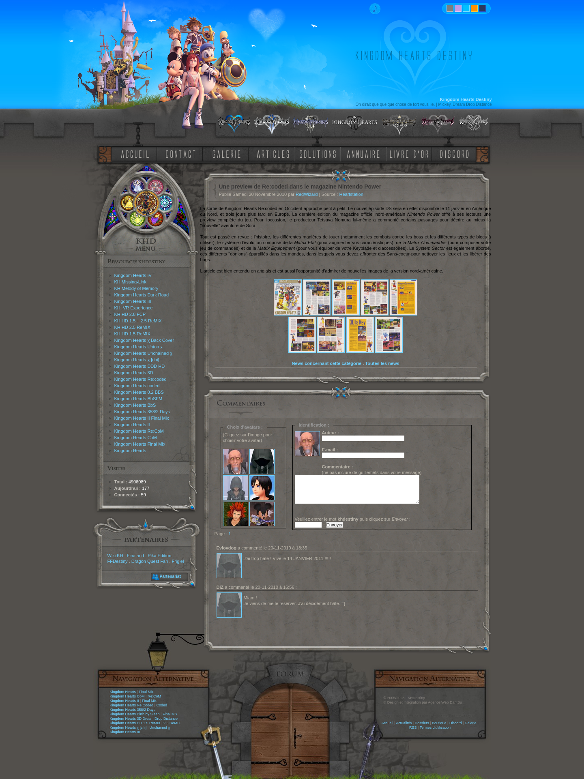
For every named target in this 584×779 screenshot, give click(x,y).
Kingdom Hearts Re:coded (140, 379)
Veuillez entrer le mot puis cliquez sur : (353, 519)
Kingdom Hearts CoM (135, 437)
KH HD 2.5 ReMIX (132, 327)
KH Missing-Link (130, 281)
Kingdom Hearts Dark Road (141, 294)
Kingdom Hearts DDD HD (139, 366)
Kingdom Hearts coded (137, 385)
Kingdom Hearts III (132, 301)
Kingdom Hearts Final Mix (139, 444)
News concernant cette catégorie (326, 363)
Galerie (471, 723)
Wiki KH (115, 555)
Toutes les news (382, 363)
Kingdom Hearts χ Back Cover (144, 340)
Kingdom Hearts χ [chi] (136, 359)
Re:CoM (154, 696)
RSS (413, 727)
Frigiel (178, 561)
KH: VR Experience (133, 307)
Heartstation (351, 194)
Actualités (404, 723)
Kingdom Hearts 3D (133, 372)
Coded (161, 705)
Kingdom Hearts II (132, 424)
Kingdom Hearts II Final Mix (141, 418)
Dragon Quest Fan (149, 561)
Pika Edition (159, 555)
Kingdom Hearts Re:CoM (139, 431)
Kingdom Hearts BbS (135, 405)
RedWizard (307, 194)
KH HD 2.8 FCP (130, 314)
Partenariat (170, 576)
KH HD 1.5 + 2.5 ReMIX (138, 320)
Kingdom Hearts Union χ (138, 346)
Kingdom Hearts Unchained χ (143, 353)
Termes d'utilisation (435, 727)
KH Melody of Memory (136, 288)
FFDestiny (117, 561)
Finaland (135, 555)
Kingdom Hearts (130, 450)
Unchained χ (160, 727)
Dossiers (422, 723)
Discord (455, 723)
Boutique (439, 723)
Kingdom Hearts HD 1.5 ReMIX (135, 723)
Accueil (387, 723)
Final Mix (146, 692)
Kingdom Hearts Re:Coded (132, 705)
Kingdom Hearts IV (133, 275)
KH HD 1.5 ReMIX (132, 333)
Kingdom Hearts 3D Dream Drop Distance (144, 719)
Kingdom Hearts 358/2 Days (142, 411)
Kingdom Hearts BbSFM (138, 398)
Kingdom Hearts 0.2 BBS (139, 392)
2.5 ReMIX (172, 723)
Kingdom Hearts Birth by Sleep (135, 714)
